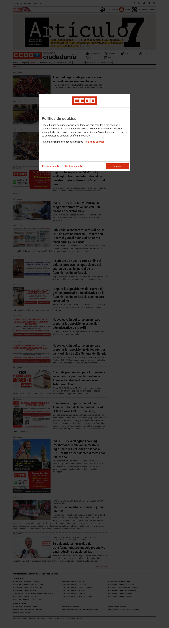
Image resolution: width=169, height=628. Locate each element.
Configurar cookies (74, 166)
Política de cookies (94, 141)
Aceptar (117, 166)
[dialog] (84, 132)
